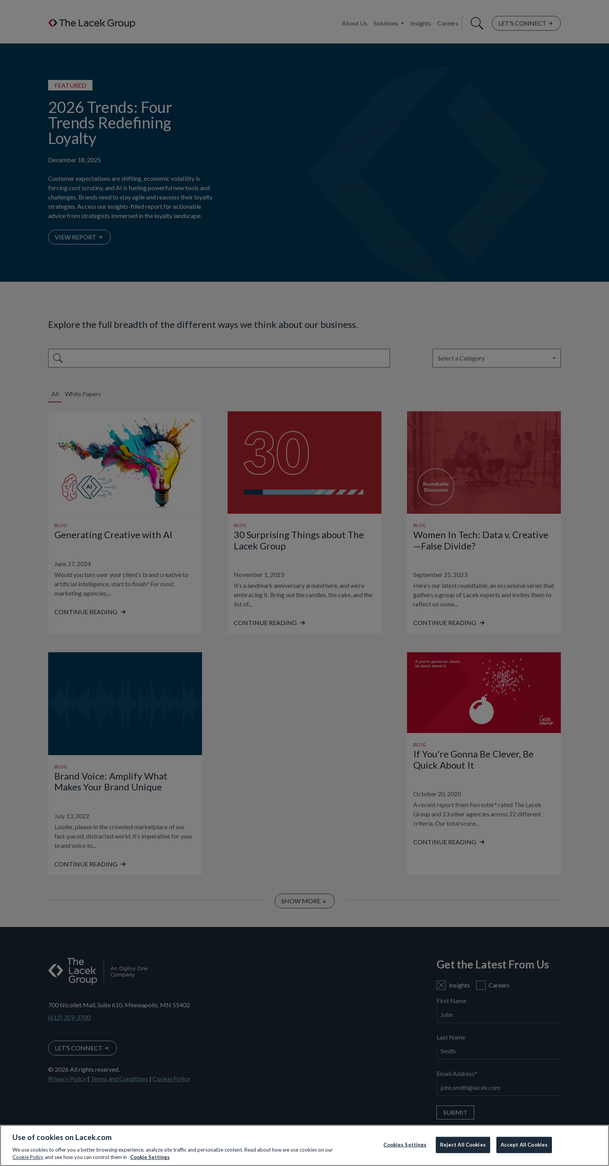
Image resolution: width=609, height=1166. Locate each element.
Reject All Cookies (463, 1145)
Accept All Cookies (524, 1145)
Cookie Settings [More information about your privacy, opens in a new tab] (150, 1157)
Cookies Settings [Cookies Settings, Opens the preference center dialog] (404, 1145)
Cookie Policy (28, 1157)
